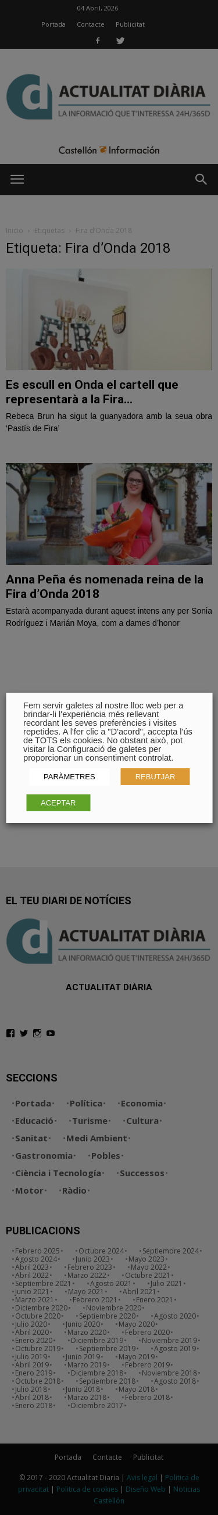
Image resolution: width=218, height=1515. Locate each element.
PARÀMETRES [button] (69, 776)
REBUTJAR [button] (155, 776)
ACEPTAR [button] (58, 802)
